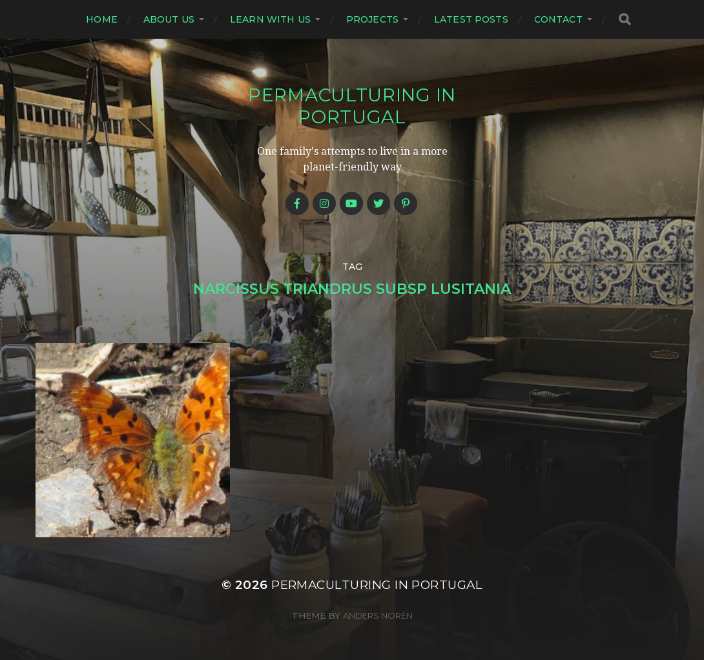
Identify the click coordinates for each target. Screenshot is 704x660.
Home (102, 19)
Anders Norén (378, 615)
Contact (558, 19)
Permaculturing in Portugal (352, 106)
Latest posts (471, 19)
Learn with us (270, 19)
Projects (372, 19)
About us (168, 19)
